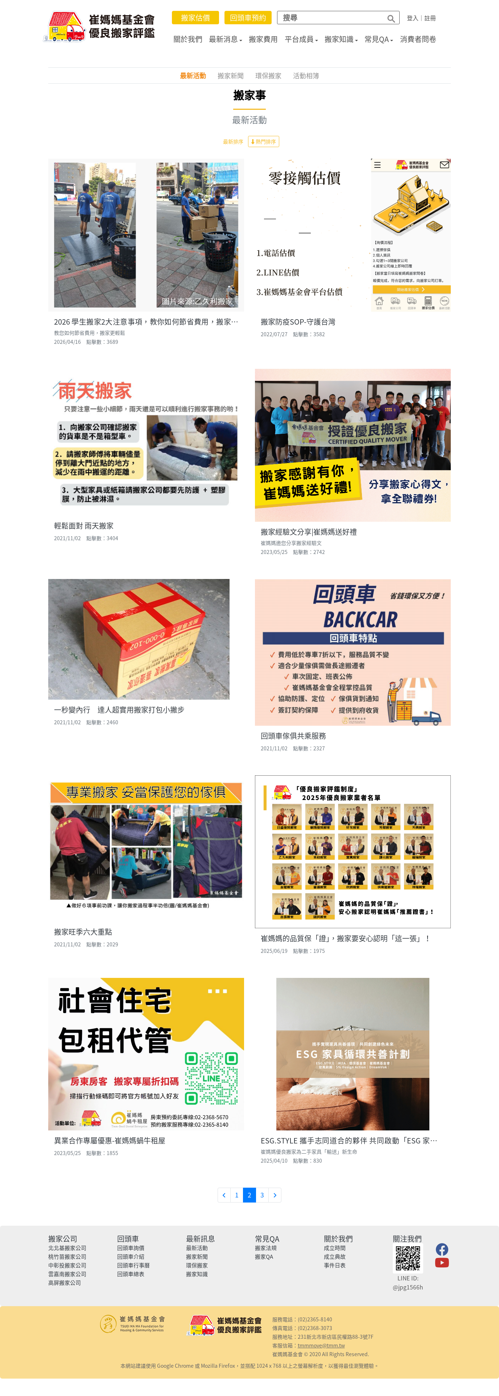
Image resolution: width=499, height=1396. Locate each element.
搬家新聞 (231, 75)
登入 (413, 17)
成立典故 (335, 1256)
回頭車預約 (249, 17)
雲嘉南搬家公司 (67, 1274)
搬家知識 (339, 39)
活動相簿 (306, 75)
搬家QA (264, 1256)
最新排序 (233, 141)
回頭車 (128, 1238)
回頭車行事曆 (133, 1265)
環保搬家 (268, 75)
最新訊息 (200, 1238)
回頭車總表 (130, 1274)
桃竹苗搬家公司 (67, 1256)
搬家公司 (62, 1238)
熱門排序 (263, 141)
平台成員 (299, 39)
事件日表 (335, 1265)
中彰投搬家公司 (67, 1265)
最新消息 (224, 39)
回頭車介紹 (130, 1256)
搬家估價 (196, 17)
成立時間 (335, 1248)
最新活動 (193, 75)
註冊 (431, 17)
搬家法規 (266, 1248)
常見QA (378, 39)
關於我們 (188, 39)
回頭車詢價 (130, 1248)
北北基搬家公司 (67, 1248)
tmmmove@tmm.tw (321, 1345)
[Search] (329, 17)
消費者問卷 (419, 39)
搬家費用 (264, 39)
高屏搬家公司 (64, 1283)
